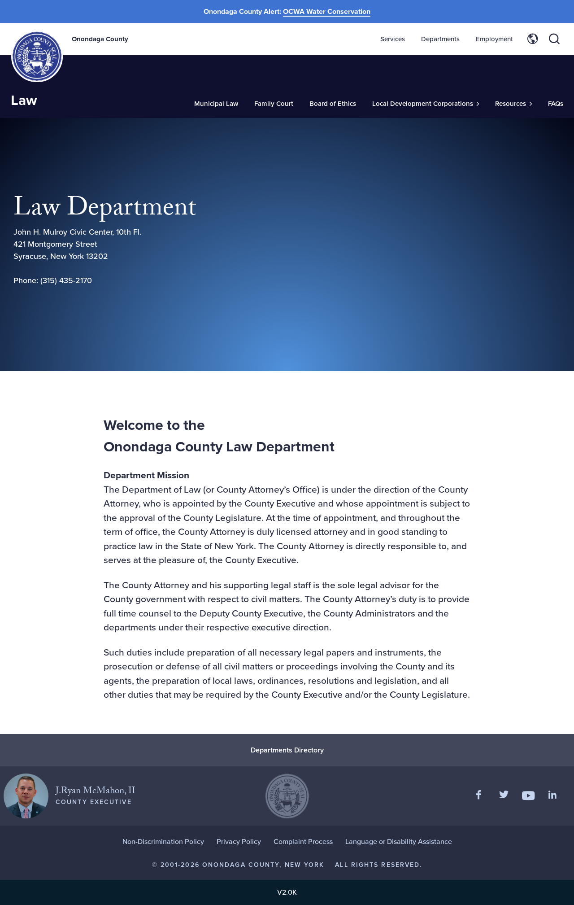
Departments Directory (287, 750)
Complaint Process (303, 841)
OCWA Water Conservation (326, 11)
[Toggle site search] (554, 39)
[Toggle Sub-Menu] (425, 103)
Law (24, 100)
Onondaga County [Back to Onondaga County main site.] (100, 39)
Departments (440, 39)
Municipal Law (216, 104)
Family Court (273, 104)
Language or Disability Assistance (398, 841)
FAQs (555, 104)
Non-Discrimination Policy (163, 841)
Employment (494, 39)
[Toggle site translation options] (533, 39)
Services (392, 39)
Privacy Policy (239, 841)
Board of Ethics (332, 104)
